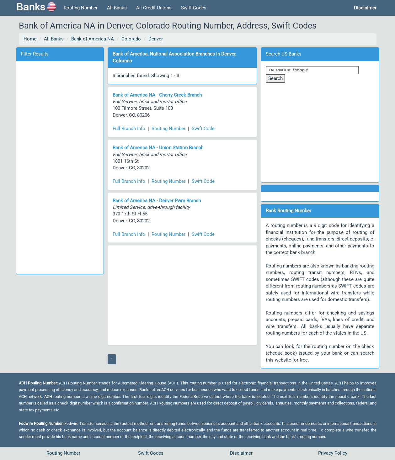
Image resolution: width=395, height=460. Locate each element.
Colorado (131, 39)
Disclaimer (241, 453)
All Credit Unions (154, 8)
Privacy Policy (332, 453)
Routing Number (81, 8)
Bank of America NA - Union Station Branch (158, 148)
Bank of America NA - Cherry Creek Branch (157, 95)
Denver (155, 39)
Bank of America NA (92, 39)
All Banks (117, 8)
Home (30, 39)
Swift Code (203, 128)
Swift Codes (193, 8)
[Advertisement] (60, 166)
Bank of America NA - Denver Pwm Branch (157, 201)
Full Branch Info (129, 128)
